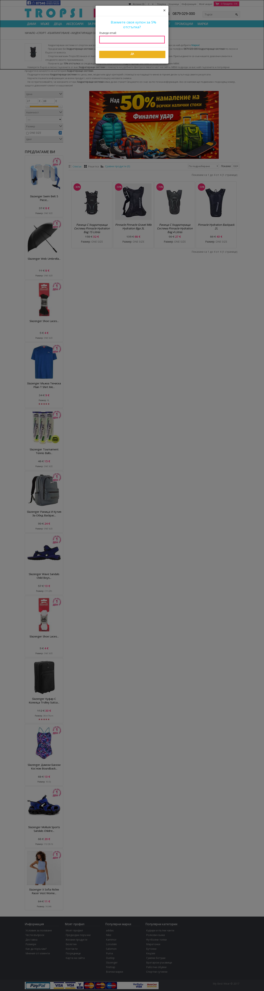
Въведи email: (107, 33)
